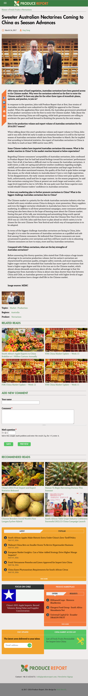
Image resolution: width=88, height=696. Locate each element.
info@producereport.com (47, 677)
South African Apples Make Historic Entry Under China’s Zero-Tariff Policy (42, 537)
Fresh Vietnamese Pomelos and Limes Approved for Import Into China (40, 562)
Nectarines (16, 316)
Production (23, 307)
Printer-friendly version (4, 111)
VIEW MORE (44, 579)
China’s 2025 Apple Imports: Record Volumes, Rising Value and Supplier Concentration (22, 608)
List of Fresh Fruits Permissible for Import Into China (60, 640)
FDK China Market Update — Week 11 (62, 384)
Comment (7, 408)
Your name (7, 399)
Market (13, 307)
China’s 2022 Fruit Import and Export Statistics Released (19, 489)
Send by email (4, 115)
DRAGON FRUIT (57, 617)
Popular (62, 531)
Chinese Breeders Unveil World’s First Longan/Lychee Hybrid (19, 520)
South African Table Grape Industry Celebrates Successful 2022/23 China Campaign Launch (66, 520)
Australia (15, 312)
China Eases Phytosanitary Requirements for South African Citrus (38, 569)
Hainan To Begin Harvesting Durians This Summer (64, 489)
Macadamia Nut (57, 610)
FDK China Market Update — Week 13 (62, 353)
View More (65, 624)
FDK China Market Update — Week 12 (19, 384)
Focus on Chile (23, 587)
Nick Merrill (61, 689)
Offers (55, 594)
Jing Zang (26, 30)
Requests (73, 594)
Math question (9, 429)
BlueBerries (55, 602)
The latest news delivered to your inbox (22, 638)
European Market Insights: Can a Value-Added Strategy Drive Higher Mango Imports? (42, 553)
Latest (22, 531)
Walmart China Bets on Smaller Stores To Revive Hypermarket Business (40, 545)
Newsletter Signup (65, 677)
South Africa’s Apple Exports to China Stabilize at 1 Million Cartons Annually (19, 355)
